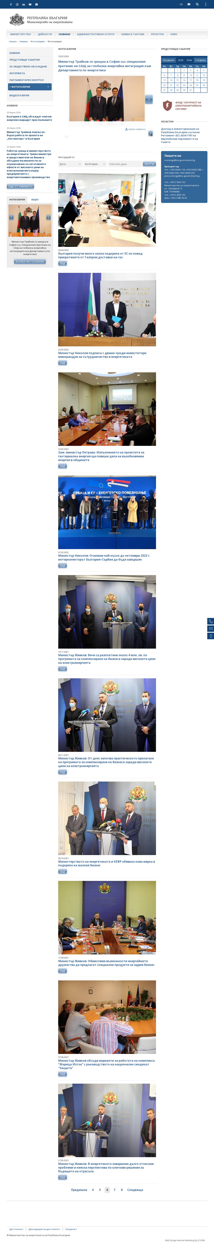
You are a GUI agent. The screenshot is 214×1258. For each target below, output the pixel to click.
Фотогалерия (38, 41)
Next (48, 217)
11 (197, 75)
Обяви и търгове (132, 34)
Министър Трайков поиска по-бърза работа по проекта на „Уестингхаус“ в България (26, 135)
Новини (64, 34)
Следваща (135, 1204)
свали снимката (135, 129)
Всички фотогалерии (30, 261)
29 (177, 90)
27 (164, 90)
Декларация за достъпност (44, 1243)
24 (191, 85)
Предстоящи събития (24, 59)
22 (177, 85)
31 (191, 90)
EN (181, 4)
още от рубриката (20, 186)
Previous (11, 217)
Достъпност (16, 1243)
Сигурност (71, 1243)
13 (164, 80)
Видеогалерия (19, 95)
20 (164, 85)
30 (184, 90)
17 (191, 80)
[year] (180, 60)
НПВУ (173, 34)
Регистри (157, 34)
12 (204, 75)
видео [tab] (35, 199)
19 (204, 80)
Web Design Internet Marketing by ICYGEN (185, 1254)
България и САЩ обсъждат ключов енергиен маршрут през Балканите (29, 118)
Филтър (149, 178)
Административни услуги (95, 34)
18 (197, 80)
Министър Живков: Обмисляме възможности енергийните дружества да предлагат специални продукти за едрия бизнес (106, 977)
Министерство (20, 34)
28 (171, 90)
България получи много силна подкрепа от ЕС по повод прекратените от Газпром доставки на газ (100, 270)
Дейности (45, 34)
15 (177, 80)
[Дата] (70, 178)
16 (184, 80)
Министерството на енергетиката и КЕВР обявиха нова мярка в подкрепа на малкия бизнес (106, 878)
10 (191, 75)
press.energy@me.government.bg (181, 175)
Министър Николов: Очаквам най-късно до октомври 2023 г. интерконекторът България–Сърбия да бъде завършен (104, 572)
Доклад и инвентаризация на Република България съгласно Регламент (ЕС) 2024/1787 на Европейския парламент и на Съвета (180, 135)
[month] (189, 60)
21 (171, 85)
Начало (13, 41)
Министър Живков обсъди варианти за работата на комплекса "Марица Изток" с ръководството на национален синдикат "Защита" (106, 1078)
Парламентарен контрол (26, 80)
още (62, 277)
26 (204, 85)
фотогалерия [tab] (17, 199)
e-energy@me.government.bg (179, 160)
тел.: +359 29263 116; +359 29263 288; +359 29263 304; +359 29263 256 (183, 171)
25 (197, 85)
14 (171, 80)
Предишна (79, 1204)
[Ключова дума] (125, 178)
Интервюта (17, 73)
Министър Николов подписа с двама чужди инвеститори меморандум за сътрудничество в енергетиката (102, 369)
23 (184, 85)
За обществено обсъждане (28, 66)
